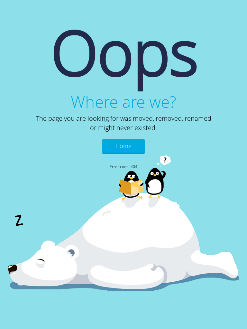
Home (123, 146)
